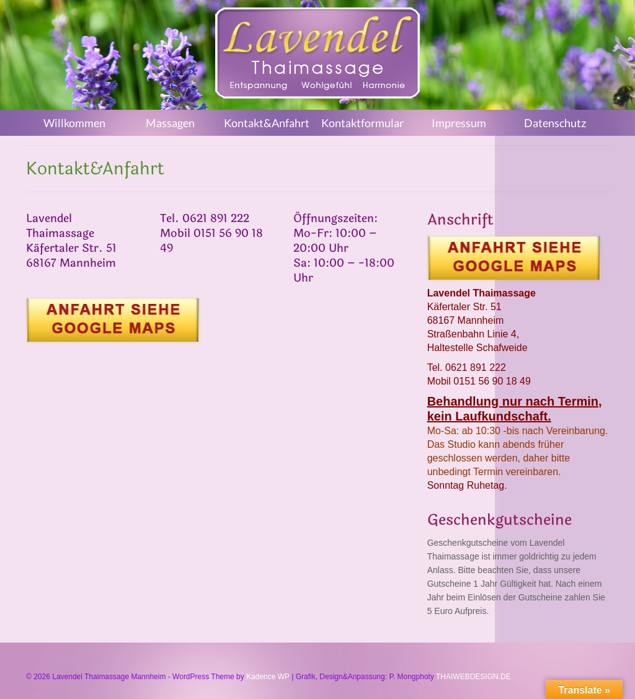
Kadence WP (268, 676)
